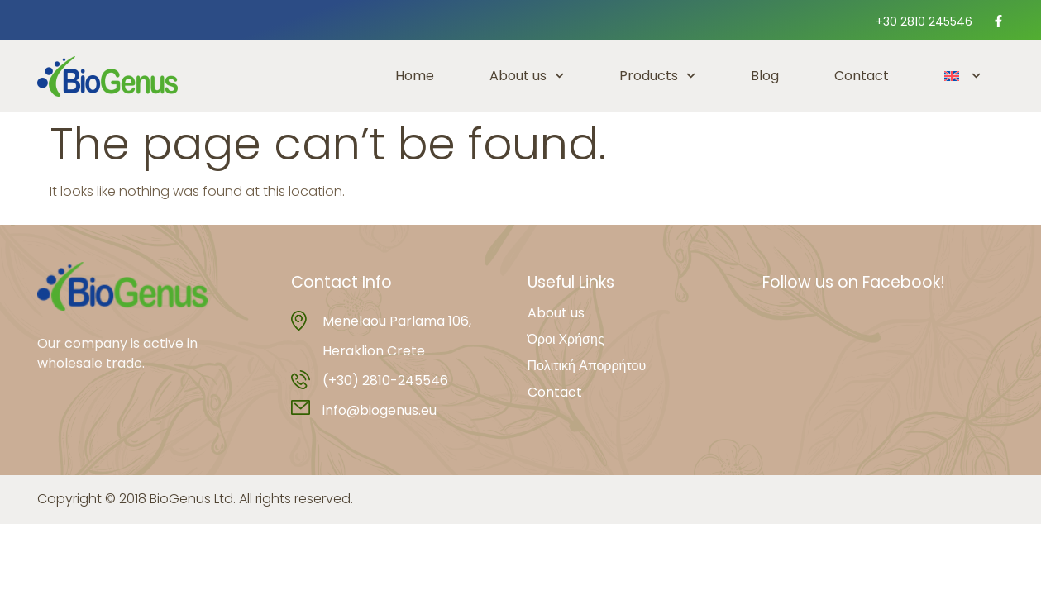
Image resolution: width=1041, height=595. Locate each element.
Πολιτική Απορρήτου (587, 366)
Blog (765, 75)
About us (526, 75)
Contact (861, 75)
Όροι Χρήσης (566, 339)
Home (414, 75)
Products (657, 75)
